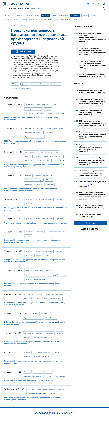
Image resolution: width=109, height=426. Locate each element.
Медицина (38, 270)
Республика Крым (60, 376)
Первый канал (19, 3)
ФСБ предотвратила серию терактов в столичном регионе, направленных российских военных (35, 208)
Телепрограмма (23, 8)
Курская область (59, 160)
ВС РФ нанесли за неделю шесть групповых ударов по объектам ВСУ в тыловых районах (92, 101)
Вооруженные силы (31, 152)
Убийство (38, 255)
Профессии (28, 160)
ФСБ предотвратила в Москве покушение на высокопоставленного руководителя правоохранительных (92, 37)
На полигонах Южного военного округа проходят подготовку (91, 112)
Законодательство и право (33, 109)
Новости (12, 8)
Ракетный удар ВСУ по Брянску (56, 275)
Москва (47, 255)
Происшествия (63, 15)
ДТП (55, 105)
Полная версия (37, 8)
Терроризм (50, 184)
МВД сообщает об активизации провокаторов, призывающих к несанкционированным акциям (30, 189)
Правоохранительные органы (21, 88)
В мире (37, 15)
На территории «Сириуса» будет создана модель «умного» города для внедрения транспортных (92, 161)
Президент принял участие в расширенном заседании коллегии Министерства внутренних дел (31, 342)
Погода (23, 19)
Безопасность (75, 15)
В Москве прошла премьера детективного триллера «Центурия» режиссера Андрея (92, 123)
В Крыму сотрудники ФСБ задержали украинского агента (28, 380)
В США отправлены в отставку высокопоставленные (92, 91)
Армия (54, 15)
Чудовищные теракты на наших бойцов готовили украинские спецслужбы (36, 223)
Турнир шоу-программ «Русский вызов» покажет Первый (92, 206)
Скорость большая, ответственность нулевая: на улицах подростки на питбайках (33, 118)
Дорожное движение (43, 105)
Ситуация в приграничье (43, 160)
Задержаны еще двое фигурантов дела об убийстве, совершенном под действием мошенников (34, 260)
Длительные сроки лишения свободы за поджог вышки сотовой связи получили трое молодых (92, 135)
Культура (93, 15)
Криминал (25, 84)
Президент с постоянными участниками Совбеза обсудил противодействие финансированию (92, 51)
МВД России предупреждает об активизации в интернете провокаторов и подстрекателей (35, 142)
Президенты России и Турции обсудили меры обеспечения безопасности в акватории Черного (92, 64)
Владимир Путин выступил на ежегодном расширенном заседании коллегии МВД (33, 362)
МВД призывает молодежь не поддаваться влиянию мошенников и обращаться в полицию (32, 398)
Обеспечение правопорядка (34, 113)
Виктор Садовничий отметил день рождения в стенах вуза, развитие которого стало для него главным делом (92, 195)
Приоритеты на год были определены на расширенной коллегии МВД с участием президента (34, 303)
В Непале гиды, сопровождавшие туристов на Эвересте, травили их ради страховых (91, 173)
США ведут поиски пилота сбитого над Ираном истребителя (92, 75)
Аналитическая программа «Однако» (66, 19)
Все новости (9, 15)
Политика (19, 15)
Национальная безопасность (39, 84)
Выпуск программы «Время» (90, 215)
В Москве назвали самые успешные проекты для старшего (92, 184)
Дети (25, 314)
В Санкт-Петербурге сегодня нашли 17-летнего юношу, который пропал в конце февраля (35, 323)
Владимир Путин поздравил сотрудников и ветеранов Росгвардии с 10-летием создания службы (35, 165)
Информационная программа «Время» (40, 19)
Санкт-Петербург (51, 318)
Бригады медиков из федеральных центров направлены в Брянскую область (33, 284)
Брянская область (39, 279)
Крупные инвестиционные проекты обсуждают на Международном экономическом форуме (92, 148)
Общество (45, 15)
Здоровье (8, 19)
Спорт (16, 19)
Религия (84, 15)
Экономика (28, 15)
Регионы (28, 279)
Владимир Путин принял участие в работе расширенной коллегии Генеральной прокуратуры (32, 241)
